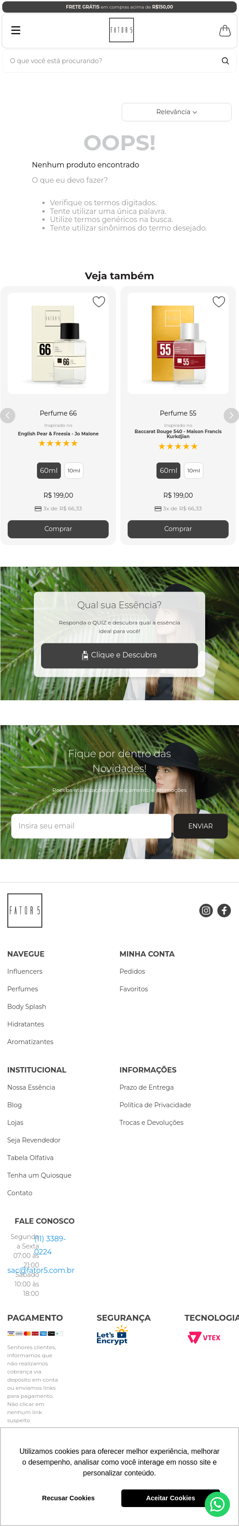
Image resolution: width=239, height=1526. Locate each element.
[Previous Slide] (7, 415)
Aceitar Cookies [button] (170, 1498)
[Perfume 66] (58, 415)
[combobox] (119, 61)
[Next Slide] (231, 415)
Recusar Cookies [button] (68, 1498)
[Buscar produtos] (225, 61)
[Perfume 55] (178, 415)
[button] (49, 470)
